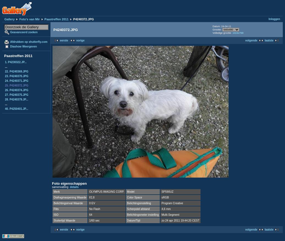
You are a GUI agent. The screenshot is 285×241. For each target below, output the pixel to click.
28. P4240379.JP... (16, 99)
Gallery (9, 19)
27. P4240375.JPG (16, 94)
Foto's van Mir (29, 19)
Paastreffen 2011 (56, 19)
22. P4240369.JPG (16, 71)
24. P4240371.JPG (16, 80)
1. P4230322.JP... (16, 62)
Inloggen (274, 19)
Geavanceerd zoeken (24, 32)
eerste (64, 40)
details (74, 187)
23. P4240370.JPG (16, 76)
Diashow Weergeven (23, 46)
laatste (269, 40)
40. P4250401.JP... (16, 108)
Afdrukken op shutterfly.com (28, 41)
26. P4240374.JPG (16, 90)
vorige (80, 40)
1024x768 (237, 33)
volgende (251, 40)
